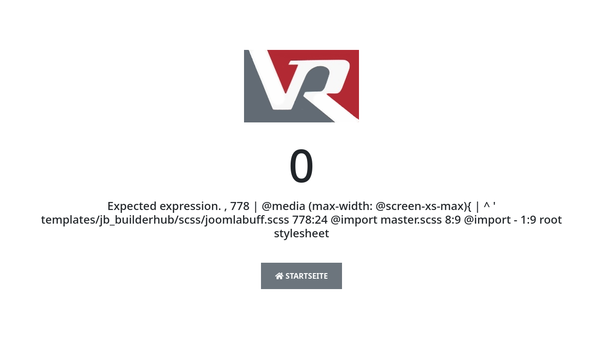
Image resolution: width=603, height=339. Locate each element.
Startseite (301, 276)
